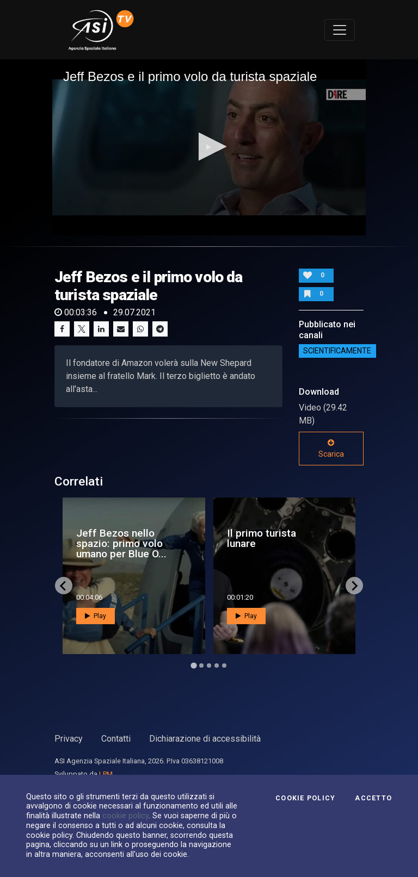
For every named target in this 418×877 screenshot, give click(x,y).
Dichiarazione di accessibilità (205, 738)
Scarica (331, 448)
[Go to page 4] (216, 665)
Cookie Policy (305, 798)
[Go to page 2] (201, 665)
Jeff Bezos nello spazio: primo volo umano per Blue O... (121, 543)
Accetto (373, 798)
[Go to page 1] (193, 666)
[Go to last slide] (63, 585)
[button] (209, 146)
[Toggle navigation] (339, 30)
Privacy (68, 738)
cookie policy (125, 815)
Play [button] (95, 616)
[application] (209, 147)
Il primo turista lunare (261, 538)
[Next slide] (354, 585)
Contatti (116, 738)
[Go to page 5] (224, 665)
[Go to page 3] (209, 665)
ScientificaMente (337, 351)
